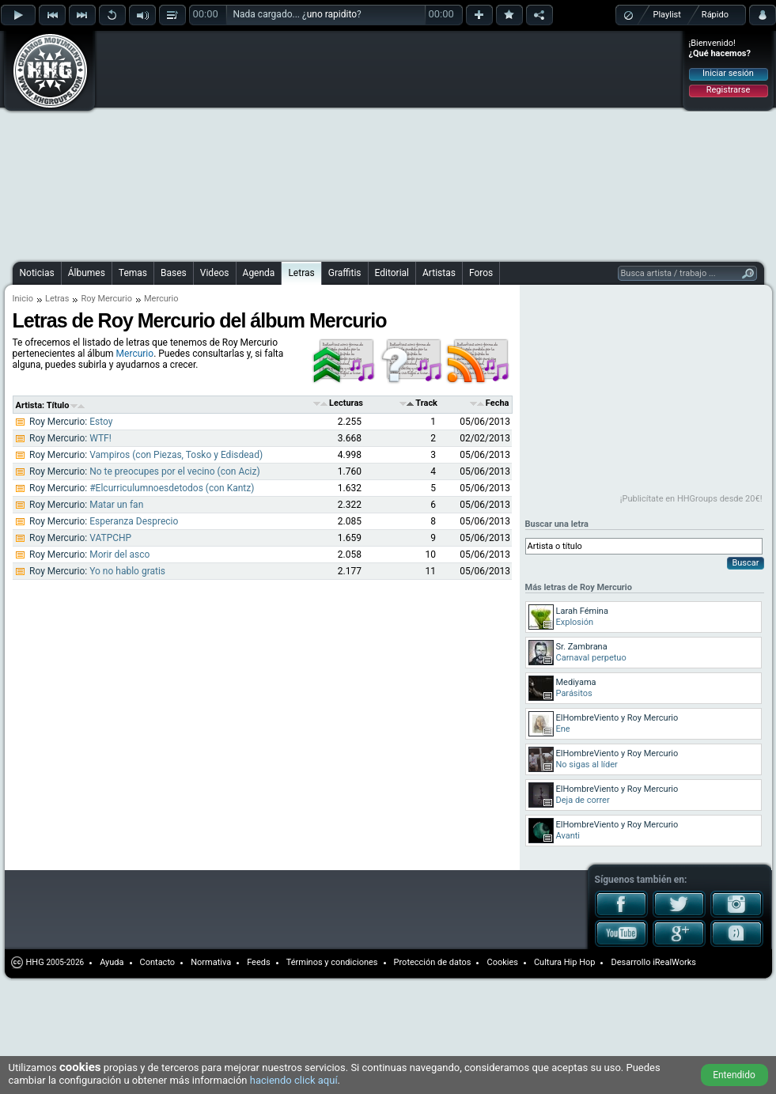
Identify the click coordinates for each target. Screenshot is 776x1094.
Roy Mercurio (106, 298)
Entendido (734, 1075)
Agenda (259, 272)
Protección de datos (432, 962)
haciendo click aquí (294, 1080)
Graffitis (345, 272)
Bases (174, 272)
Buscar (745, 563)
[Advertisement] (250, 144)
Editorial (392, 272)
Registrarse (728, 90)
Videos (214, 272)
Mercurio (135, 353)
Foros (481, 272)
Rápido (715, 14)
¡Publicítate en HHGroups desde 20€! (691, 499)
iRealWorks (674, 962)
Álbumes (86, 272)
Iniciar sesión (728, 73)
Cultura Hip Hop (565, 962)
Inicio (23, 298)
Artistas (439, 272)
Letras (301, 272)
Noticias (37, 272)
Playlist (667, 14)
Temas (133, 272)
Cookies (501, 962)
